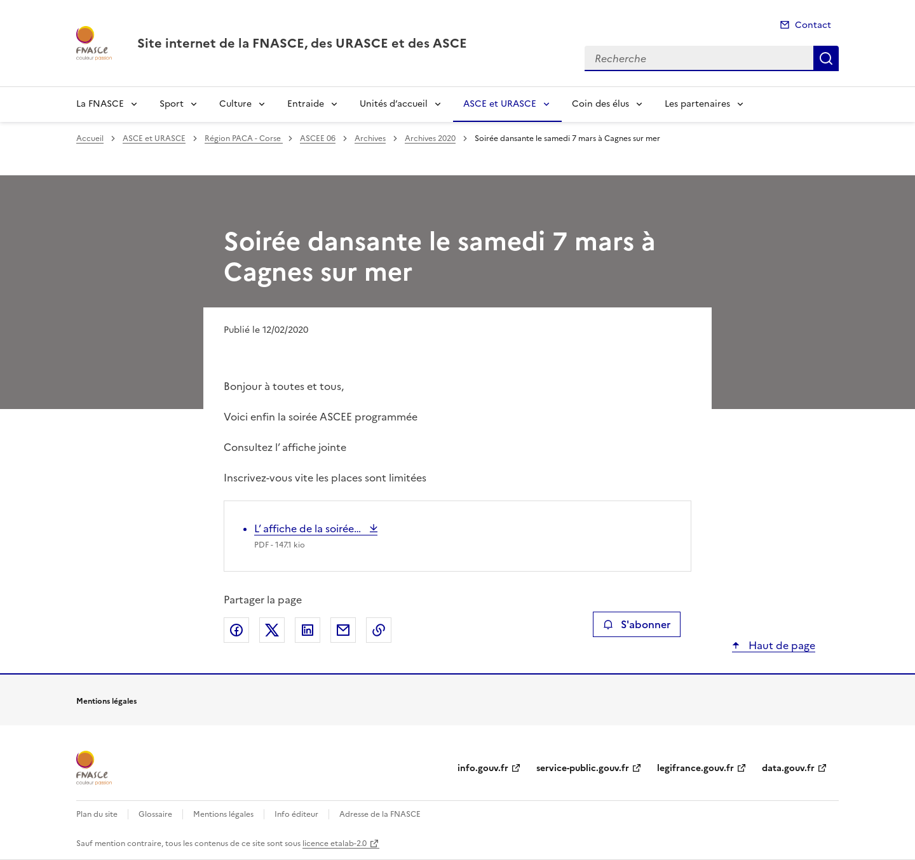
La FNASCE (100, 104)
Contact (813, 25)
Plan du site (97, 814)
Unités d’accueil (394, 104)
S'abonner (636, 624)
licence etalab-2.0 (334, 843)
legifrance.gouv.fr (695, 768)
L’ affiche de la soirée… (308, 528)
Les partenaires (697, 104)
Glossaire (155, 814)
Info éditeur (296, 814)
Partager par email (343, 630)
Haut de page (780, 645)
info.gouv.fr (483, 768)
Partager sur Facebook (236, 630)
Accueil (90, 138)
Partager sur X (272, 630)
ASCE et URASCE (499, 104)
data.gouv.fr (788, 768)
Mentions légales (223, 814)
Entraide (305, 104)
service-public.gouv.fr (582, 768)
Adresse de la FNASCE (380, 814)
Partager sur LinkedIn (307, 630)
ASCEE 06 (318, 138)
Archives (370, 138)
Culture (235, 104)
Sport (171, 104)
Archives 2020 (430, 138)
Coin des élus (600, 104)
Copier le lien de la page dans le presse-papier (378, 630)
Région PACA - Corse (244, 138)
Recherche (826, 58)
